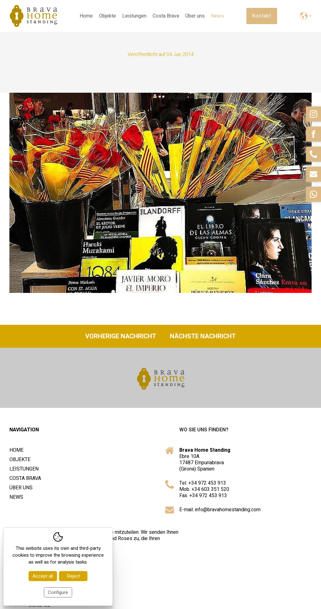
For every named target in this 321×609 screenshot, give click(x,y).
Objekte (107, 16)
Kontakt (261, 16)
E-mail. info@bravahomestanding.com (219, 509)
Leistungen (134, 16)
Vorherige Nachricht (120, 336)
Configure (58, 592)
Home (86, 16)
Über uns (195, 16)
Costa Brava (166, 16)
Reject (73, 576)
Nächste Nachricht (203, 336)
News (217, 16)
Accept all (43, 576)
